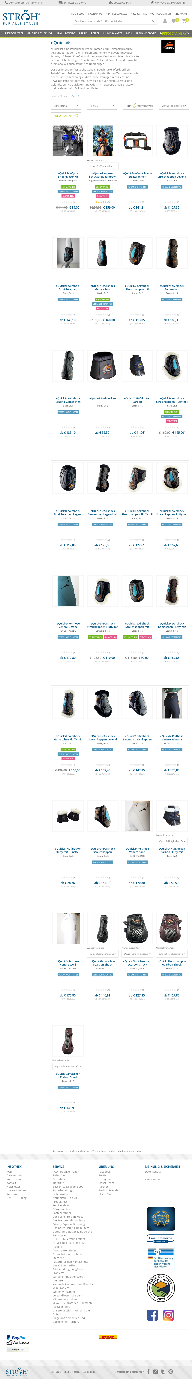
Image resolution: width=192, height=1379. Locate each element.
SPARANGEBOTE (145, 33)
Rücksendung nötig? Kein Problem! (68, 1271)
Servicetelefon (61, 1205)
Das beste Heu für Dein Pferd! (71, 1228)
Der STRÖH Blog (17, 1198)
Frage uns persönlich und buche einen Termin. (69, 1319)
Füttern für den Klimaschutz (70, 1261)
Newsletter (13, 1186)
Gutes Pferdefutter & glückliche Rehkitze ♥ (72, 1233)
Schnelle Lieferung (72, 2)
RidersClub (60, 1175)
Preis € (102, 105)
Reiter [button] (95, 33)
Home (54, 96)
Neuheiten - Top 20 (65, 1198)
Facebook (104, 1171)
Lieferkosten (60, 1194)
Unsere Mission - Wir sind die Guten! (71, 1312)
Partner (103, 1186)
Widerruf (12, 1194)
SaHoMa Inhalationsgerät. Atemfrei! (69, 1278)
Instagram (105, 1179)
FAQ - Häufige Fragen (66, 1171)
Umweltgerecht (120, 2)
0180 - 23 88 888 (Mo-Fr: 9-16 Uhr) (24, 2)
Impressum (14, 1179)
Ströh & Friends (108, 1190)
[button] (163, 21)
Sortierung (66, 105)
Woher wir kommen (65, 1291)
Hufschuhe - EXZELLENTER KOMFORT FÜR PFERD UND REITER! (69, 1242)
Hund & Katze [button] (112, 33)
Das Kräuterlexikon (64, 1265)
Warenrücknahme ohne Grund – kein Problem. (73, 1286)
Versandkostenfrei (174, 105)
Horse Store (106, 1194)
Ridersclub (77, 13)
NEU (129, 33)
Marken (182, 13)
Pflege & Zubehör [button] (39, 33)
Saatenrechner (62, 1213)
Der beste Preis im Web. (68, 1216)
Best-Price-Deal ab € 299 (68, 1186)
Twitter (103, 1175)
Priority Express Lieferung (69, 1224)
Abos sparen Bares (64, 1250)
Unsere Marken (16, 1190)
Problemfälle (116, 13)
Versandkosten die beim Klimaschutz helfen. (68, 1297)
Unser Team (106, 1183)
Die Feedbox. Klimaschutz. (69, 1220)
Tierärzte (58, 1183)
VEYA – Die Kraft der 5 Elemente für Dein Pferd (73, 1304)
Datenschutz (14, 1175)
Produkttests (161, 13)
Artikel (139, 13)
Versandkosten (100, 1151)
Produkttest (60, 1201)
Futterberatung (62, 1190)
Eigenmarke (95, 13)
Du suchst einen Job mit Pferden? (68, 1256)
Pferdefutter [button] (14, 33)
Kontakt (11, 1183)
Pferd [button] (83, 33)
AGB (9, 1171)
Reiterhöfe (59, 1179)
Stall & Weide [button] (65, 33)
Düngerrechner (62, 1209)
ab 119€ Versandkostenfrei (168, 2)
